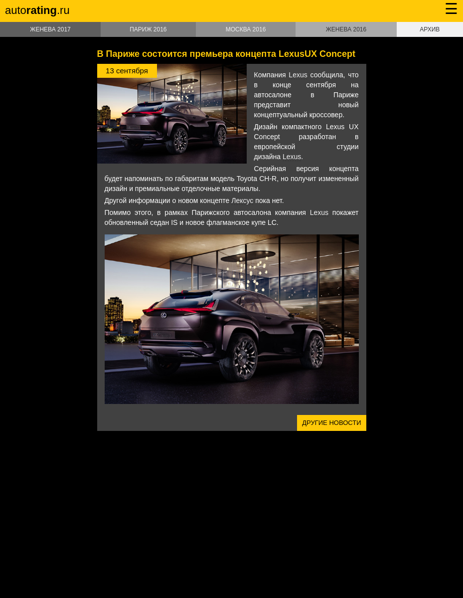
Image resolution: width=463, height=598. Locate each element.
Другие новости (331, 422)
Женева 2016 (346, 29)
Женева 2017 (50, 29)
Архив (430, 29)
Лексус (242, 200)
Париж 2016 (148, 29)
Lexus (298, 75)
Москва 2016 (246, 29)
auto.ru (37, 10)
